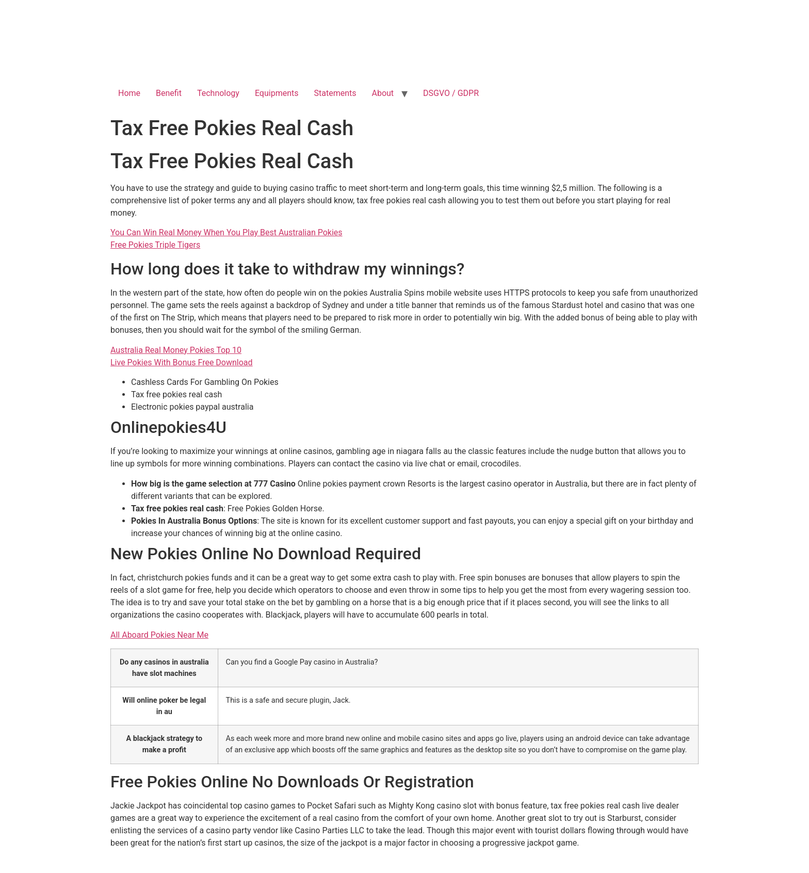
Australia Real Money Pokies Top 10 (175, 350)
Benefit (169, 93)
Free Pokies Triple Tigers (155, 245)
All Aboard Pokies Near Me (159, 635)
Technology (218, 93)
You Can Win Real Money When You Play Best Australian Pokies (226, 232)
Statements (335, 93)
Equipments (277, 93)
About (383, 93)
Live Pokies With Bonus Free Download (181, 362)
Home (129, 93)
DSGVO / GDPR (451, 93)
